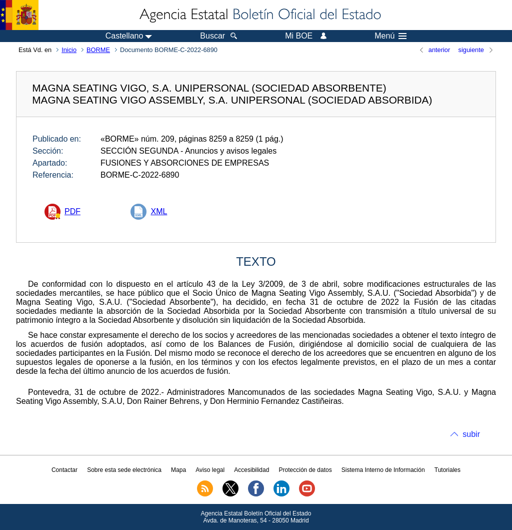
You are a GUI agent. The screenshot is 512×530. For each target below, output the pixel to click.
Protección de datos (305, 469)
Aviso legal (210, 469)
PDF (72, 211)
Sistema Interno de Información (383, 469)
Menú (390, 36)
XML (158, 211)
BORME (98, 50)
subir (471, 434)
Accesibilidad (251, 469)
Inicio (69, 50)
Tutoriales (447, 469)
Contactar (65, 469)
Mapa (178, 469)
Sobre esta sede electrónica (124, 469)
